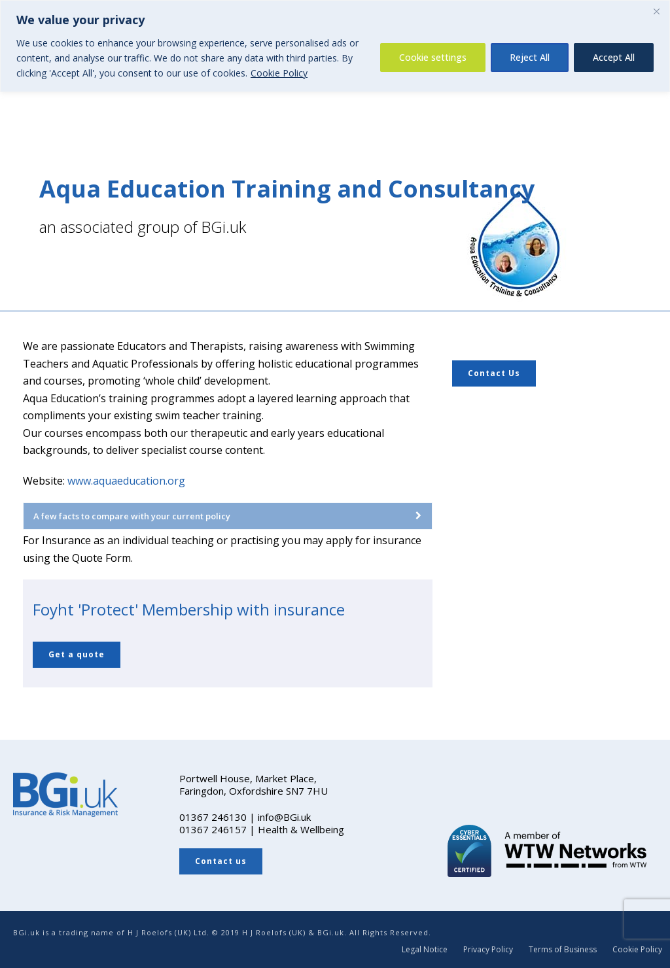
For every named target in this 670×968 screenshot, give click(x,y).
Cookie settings (433, 57)
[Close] (656, 11)
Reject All (530, 57)
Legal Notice (425, 949)
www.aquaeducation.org (126, 481)
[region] (335, 46)
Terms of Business (563, 949)
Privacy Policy (488, 949)
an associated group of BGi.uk (142, 226)
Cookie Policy (279, 73)
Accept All (614, 57)
